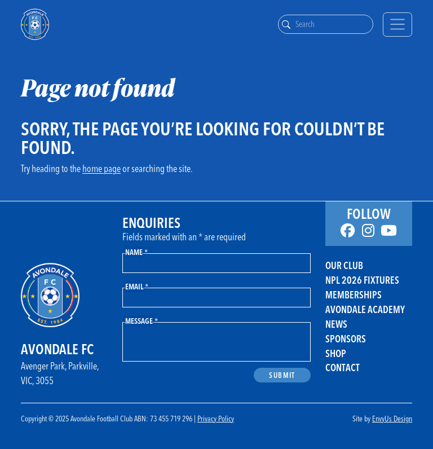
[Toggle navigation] (397, 24)
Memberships (353, 295)
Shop (335, 353)
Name (136, 252)
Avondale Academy (365, 309)
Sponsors (345, 339)
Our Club (344, 265)
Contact (342, 367)
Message (141, 320)
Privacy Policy (215, 418)
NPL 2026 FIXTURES (362, 280)
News (336, 324)
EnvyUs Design (392, 418)
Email (136, 286)
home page (101, 168)
